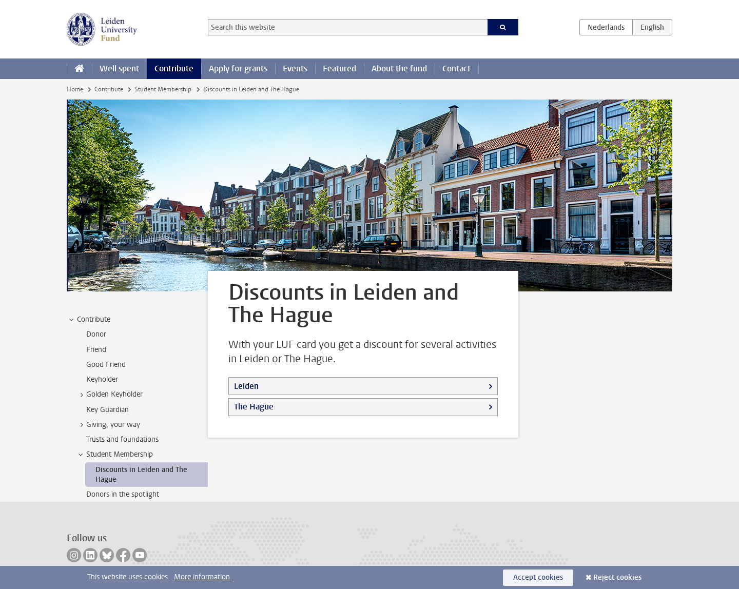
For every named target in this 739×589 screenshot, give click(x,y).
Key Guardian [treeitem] (107, 410)
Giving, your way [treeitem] (108, 425)
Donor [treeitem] (96, 334)
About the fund (399, 68)
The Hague (254, 406)
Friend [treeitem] (96, 350)
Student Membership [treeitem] (114, 454)
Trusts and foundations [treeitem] (122, 439)
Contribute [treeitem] (88, 320)
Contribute (173, 68)
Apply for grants (238, 68)
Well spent (119, 68)
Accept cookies (538, 577)
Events (295, 68)
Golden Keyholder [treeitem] (109, 394)
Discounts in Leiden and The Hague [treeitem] (141, 474)
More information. (203, 577)
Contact (456, 68)
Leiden (246, 386)
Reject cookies (617, 577)
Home (75, 89)
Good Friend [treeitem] (106, 364)
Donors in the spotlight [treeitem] (122, 494)
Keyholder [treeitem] (102, 379)
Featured (339, 68)
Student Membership (162, 89)
